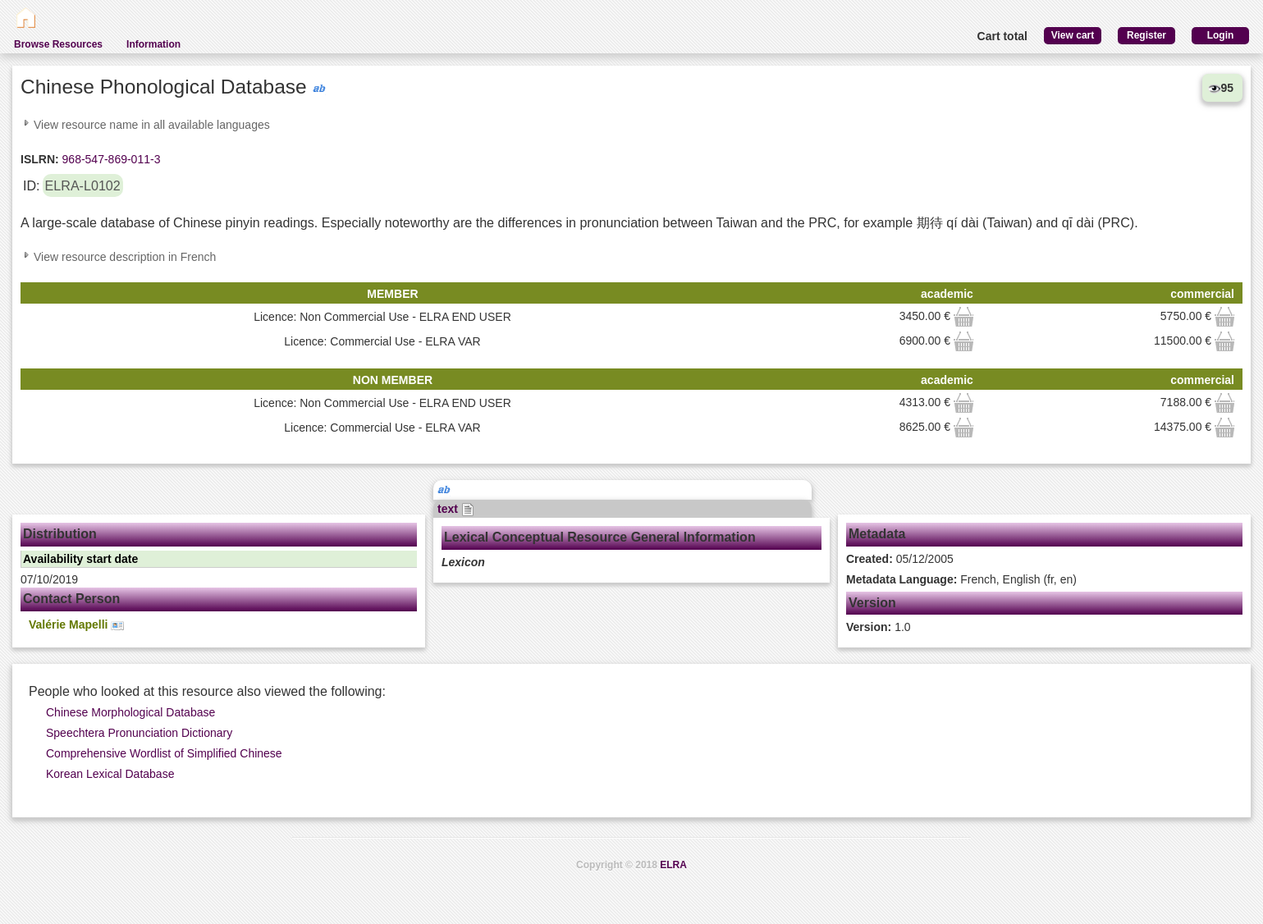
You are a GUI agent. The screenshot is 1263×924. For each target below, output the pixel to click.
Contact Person (71, 599)
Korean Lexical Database (110, 773)
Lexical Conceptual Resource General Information (600, 537)
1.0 (878, 627)
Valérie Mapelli (76, 625)
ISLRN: (40, 159)
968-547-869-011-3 (110, 159)
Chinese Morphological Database (130, 712)
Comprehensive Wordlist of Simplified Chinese (164, 753)
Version (872, 603)
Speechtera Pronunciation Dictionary (139, 732)
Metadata (877, 534)
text (455, 508)
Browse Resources (58, 44)
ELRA (673, 865)
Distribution (60, 534)
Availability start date (80, 558)
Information (153, 44)
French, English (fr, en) (961, 579)
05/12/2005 (900, 558)
